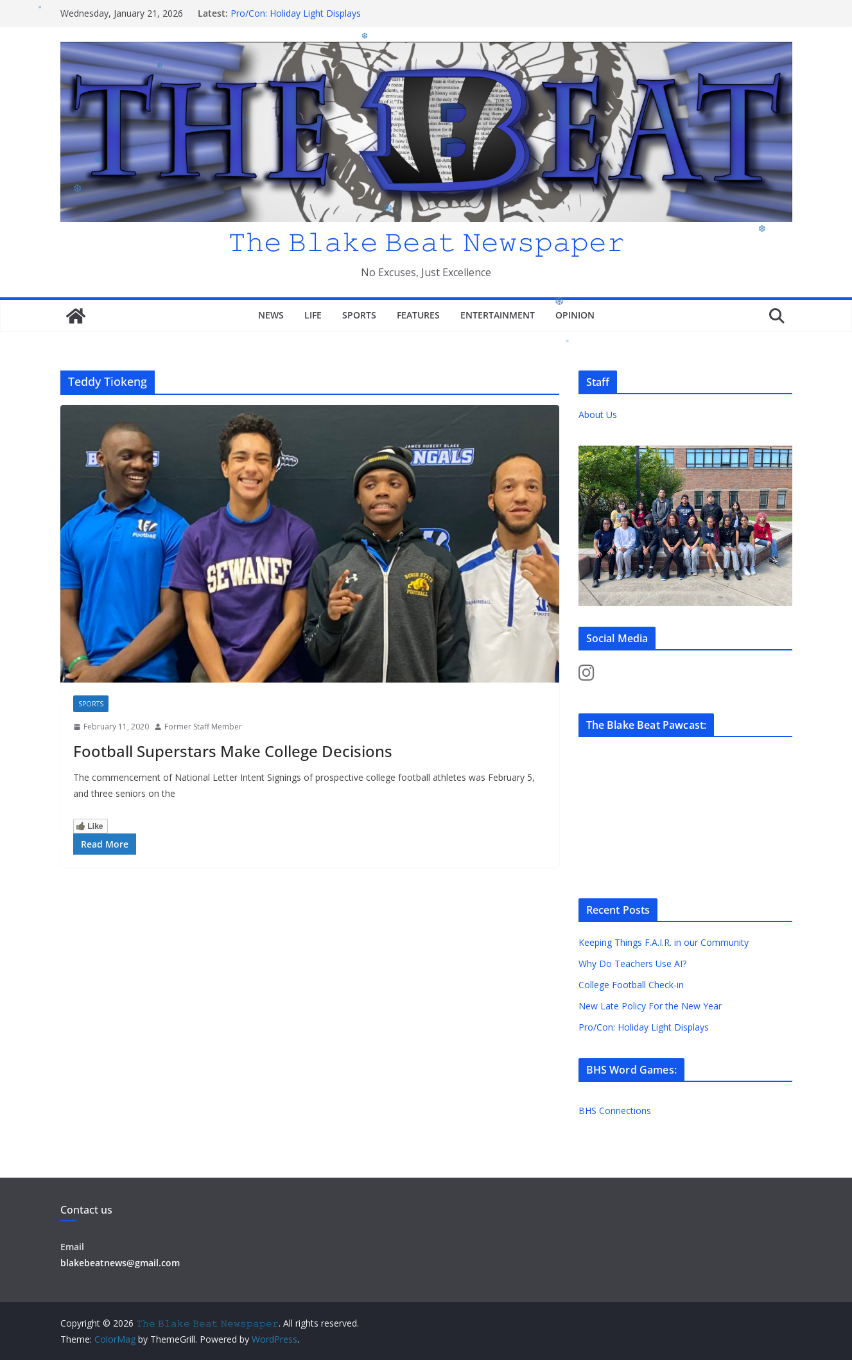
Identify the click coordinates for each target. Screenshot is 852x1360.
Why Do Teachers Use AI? (632, 963)
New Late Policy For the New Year (650, 1006)
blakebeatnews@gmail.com (120, 1263)
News (271, 315)
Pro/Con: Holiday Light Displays (295, 13)
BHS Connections (614, 1110)
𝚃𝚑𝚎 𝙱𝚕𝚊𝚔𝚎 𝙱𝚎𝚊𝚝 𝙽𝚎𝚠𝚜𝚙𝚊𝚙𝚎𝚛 (426, 241)
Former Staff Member (203, 726)
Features (418, 315)
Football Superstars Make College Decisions (232, 751)
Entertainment (497, 315)
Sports (359, 315)
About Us (597, 414)
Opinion (575, 315)
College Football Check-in (631, 985)
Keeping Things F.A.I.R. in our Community (663, 942)
